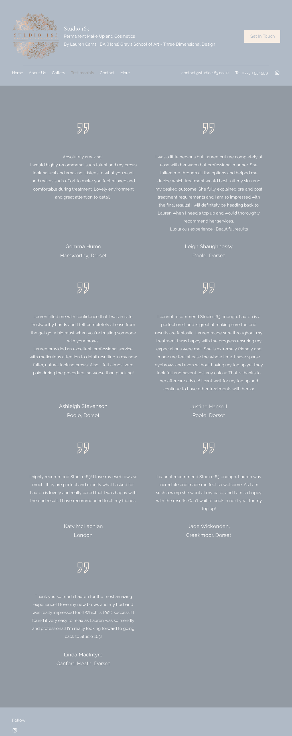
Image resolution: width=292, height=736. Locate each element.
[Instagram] (277, 73)
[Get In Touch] (262, 36)
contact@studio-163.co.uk (205, 72)
